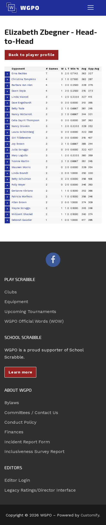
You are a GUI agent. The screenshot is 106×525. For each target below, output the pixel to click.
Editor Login (17, 480)
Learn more (20, 372)
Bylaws (11, 402)
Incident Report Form (27, 441)
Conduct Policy (20, 422)
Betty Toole (18, 108)
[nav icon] (90, 8)
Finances (13, 431)
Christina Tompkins (24, 79)
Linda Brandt (20, 173)
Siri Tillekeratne (21, 137)
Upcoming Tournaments (30, 311)
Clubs (10, 292)
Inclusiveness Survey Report (34, 451)
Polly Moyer (18, 184)
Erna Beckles (19, 73)
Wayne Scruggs (21, 208)
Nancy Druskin (21, 126)
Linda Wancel (20, 97)
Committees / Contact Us (31, 412)
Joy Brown (18, 143)
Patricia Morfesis (22, 196)
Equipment (16, 301)
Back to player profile (32, 54)
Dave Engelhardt (21, 102)
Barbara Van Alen (22, 85)
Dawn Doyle (19, 90)
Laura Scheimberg (23, 132)
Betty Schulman (21, 178)
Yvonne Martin (20, 161)
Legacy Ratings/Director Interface (40, 490)
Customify (90, 515)
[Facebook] (53, 260)
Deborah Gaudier (22, 220)
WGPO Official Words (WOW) (34, 321)
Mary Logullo (20, 155)
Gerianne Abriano (22, 190)
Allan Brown (19, 202)
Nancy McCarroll (22, 114)
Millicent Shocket (22, 214)
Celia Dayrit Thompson (25, 120)
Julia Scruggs (20, 149)
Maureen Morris (21, 167)
